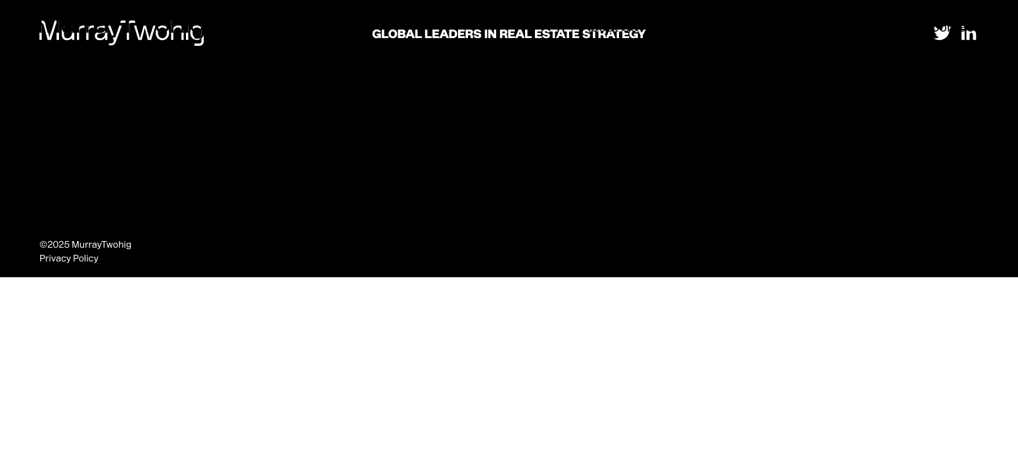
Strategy (731, 26)
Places (671, 26)
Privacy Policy (69, 258)
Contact (954, 26)
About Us (609, 26)
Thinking (890, 26)
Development (810, 26)
